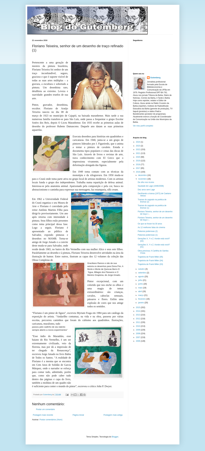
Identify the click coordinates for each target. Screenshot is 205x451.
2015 (138, 307)
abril (140, 291)
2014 (138, 311)
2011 (138, 322)
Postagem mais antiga (113, 415)
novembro (142, 179)
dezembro (142, 175)
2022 (138, 149)
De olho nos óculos (146, 182)
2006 (138, 341)
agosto (141, 276)
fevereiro (142, 299)
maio (140, 288)
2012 (138, 319)
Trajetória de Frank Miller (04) (150, 260)
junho (141, 284)
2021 (138, 153)
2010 (138, 326)
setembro (142, 273)
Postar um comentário (45, 409)
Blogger (115, 437)
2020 (138, 157)
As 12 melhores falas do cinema (151, 227)
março (141, 295)
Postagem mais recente (43, 415)
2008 (138, 333)
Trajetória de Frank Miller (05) (150, 257)
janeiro (141, 303)
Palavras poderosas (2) (148, 231)
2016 (138, 172)
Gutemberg (155, 78)
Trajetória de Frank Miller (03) (150, 264)
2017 (138, 168)
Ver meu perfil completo (143, 126)
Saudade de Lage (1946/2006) (151, 186)
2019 (138, 161)
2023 (138, 146)
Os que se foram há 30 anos (150, 224)
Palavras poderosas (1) (148, 235)
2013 (138, 315)
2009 (138, 330)
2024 (138, 142)
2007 (138, 337)
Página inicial (78, 415)
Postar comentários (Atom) (51, 420)
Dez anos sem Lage (146, 190)
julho (140, 280)
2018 (138, 164)
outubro (141, 269)
